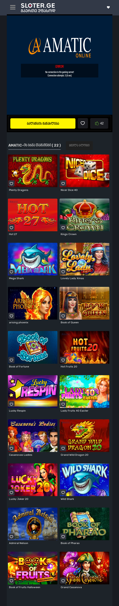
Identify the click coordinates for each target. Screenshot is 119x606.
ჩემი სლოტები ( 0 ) (108, 7)
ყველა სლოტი (79, 145)
